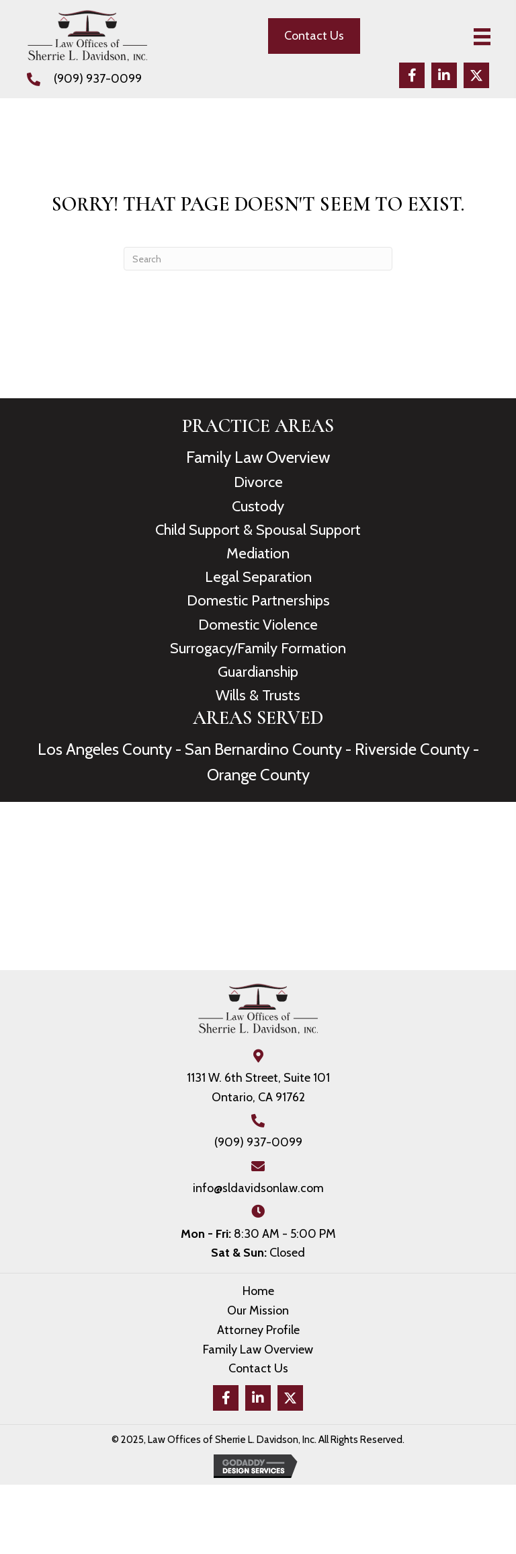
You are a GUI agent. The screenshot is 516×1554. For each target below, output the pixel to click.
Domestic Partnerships (258, 600)
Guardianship (258, 672)
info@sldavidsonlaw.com (258, 1188)
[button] (412, 75)
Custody (258, 506)
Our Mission (258, 1310)
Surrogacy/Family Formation (258, 648)
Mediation (258, 553)
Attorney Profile (258, 1330)
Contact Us (258, 1368)
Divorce (258, 482)
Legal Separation (258, 577)
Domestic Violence (258, 625)
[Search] (258, 258)
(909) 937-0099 (98, 78)
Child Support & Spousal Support (258, 530)
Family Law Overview (258, 457)
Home (258, 1291)
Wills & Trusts (258, 695)
